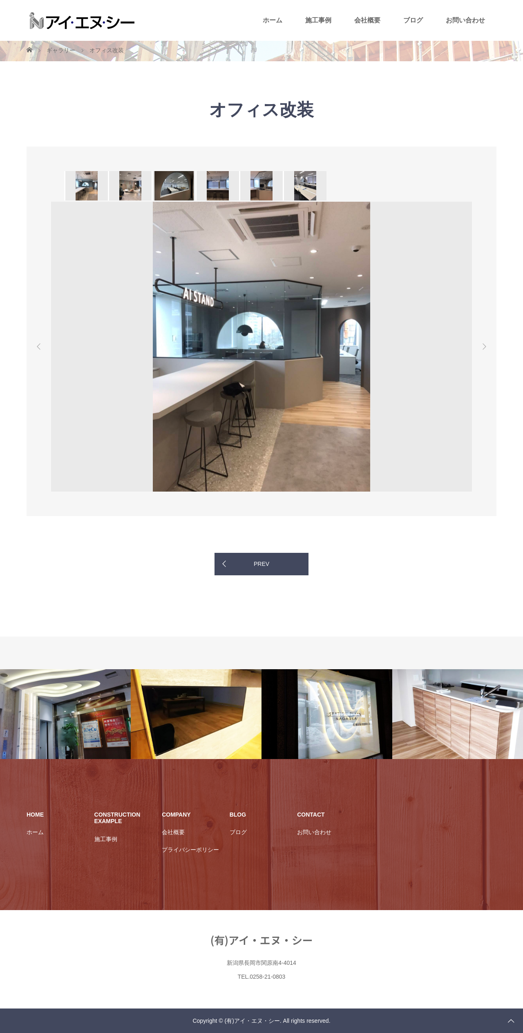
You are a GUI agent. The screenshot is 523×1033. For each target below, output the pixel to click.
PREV (261, 564)
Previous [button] (39, 347)
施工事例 (318, 20)
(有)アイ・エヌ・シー (261, 939)
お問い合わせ (465, 20)
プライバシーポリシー (190, 849)
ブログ (413, 20)
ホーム (272, 20)
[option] (86, 185)
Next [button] (484, 347)
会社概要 (367, 20)
